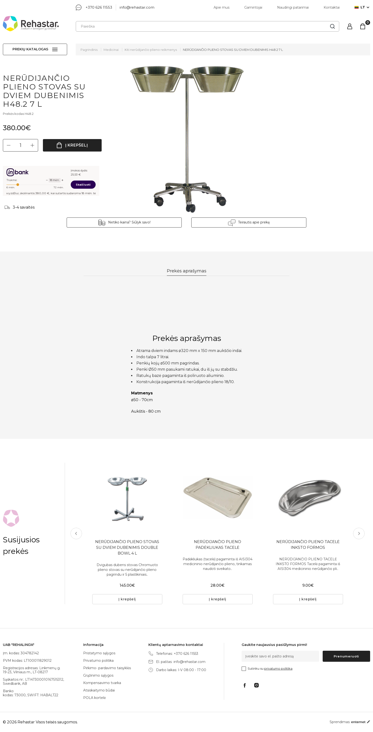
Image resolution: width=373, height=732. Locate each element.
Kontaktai (332, 7)
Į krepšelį (76, 145)
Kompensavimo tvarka (102, 683)
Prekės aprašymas (186, 271)
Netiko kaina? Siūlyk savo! (129, 222)
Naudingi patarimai (293, 7)
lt (360, 7)
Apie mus (221, 7)
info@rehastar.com (137, 7)
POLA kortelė (94, 698)
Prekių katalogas (30, 49)
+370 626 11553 (99, 7)
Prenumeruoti (346, 656)
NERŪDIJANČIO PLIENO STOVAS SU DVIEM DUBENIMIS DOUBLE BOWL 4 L (127, 547)
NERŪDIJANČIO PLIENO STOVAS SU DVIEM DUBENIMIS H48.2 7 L (233, 50)
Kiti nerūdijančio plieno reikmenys (151, 50)
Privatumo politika (98, 660)
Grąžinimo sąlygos (98, 675)
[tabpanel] (308, 498)
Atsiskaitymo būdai (99, 690)
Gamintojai (253, 7)
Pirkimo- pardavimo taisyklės (107, 668)
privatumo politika (278, 668)
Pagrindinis (89, 50)
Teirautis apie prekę (254, 222)
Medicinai (111, 50)
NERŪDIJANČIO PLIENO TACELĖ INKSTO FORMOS (308, 544)
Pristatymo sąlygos (99, 653)
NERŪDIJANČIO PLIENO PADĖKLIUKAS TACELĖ (217, 544)
